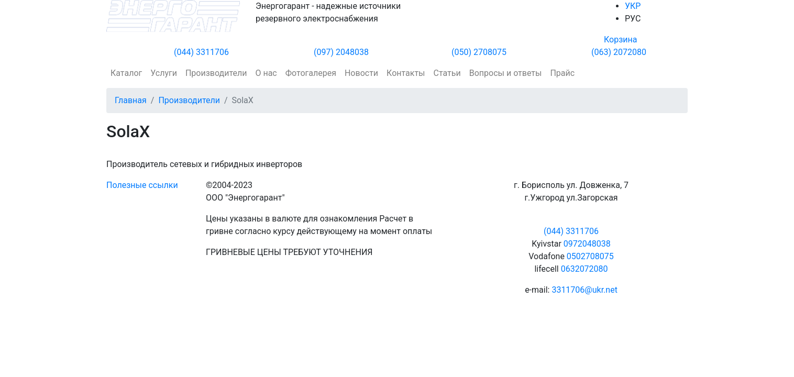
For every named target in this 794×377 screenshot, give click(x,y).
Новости (361, 73)
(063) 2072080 (618, 52)
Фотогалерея (310, 73)
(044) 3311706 (201, 52)
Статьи (447, 73)
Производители (216, 73)
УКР (633, 6)
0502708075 (590, 256)
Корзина (620, 40)
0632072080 (584, 269)
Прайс (562, 73)
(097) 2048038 (341, 52)
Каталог (126, 73)
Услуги (163, 73)
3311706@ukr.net (584, 290)
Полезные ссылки (142, 185)
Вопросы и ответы (505, 73)
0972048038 (587, 244)
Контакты (406, 73)
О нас (266, 73)
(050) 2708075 (478, 52)
